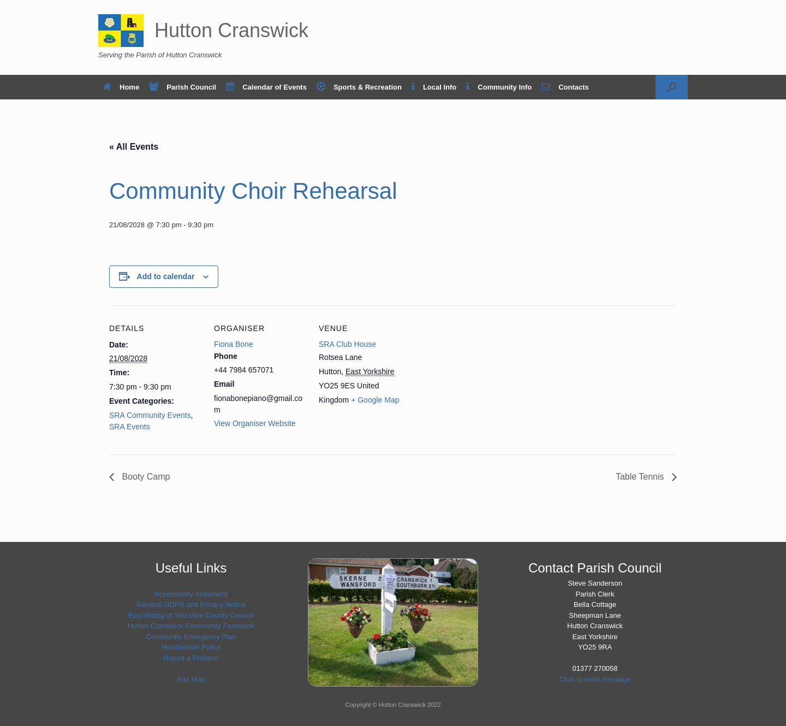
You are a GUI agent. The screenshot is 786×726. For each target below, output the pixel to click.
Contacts (565, 87)
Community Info (499, 87)
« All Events (133, 146)
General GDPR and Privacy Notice (190, 604)
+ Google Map (375, 400)
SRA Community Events (149, 415)
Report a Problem (191, 658)
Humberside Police (191, 647)
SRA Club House (347, 344)
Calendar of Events (266, 87)
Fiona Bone (233, 344)
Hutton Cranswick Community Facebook (191, 626)
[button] (672, 87)
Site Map (191, 679)
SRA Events (129, 426)
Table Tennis (641, 476)
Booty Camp (145, 476)
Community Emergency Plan (191, 637)
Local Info (434, 87)
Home (121, 87)
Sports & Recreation (359, 87)
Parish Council (182, 87)
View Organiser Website (255, 423)
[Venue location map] (481, 380)
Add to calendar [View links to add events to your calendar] (166, 276)
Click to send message (595, 679)
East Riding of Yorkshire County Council (191, 615)
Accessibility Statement (191, 594)
